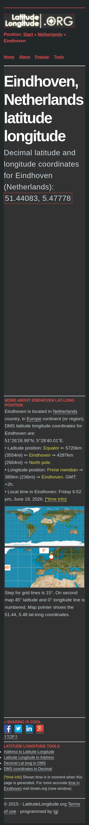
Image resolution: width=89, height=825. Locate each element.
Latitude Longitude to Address (29, 757)
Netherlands (50, 34)
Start (28, 34)
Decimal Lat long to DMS (25, 763)
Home (9, 57)
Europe (34, 418)
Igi (55, 811)
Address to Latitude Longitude (29, 752)
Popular (42, 57)
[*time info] (56, 499)
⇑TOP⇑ (11, 737)
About (24, 57)
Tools (59, 57)
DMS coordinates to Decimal (28, 769)
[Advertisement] (44, 254)
